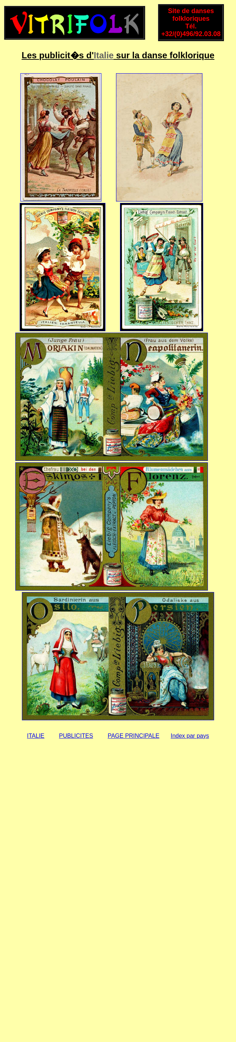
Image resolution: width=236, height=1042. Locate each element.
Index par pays (190, 736)
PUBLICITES (76, 736)
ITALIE (36, 736)
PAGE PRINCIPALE (133, 736)
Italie (104, 55)
